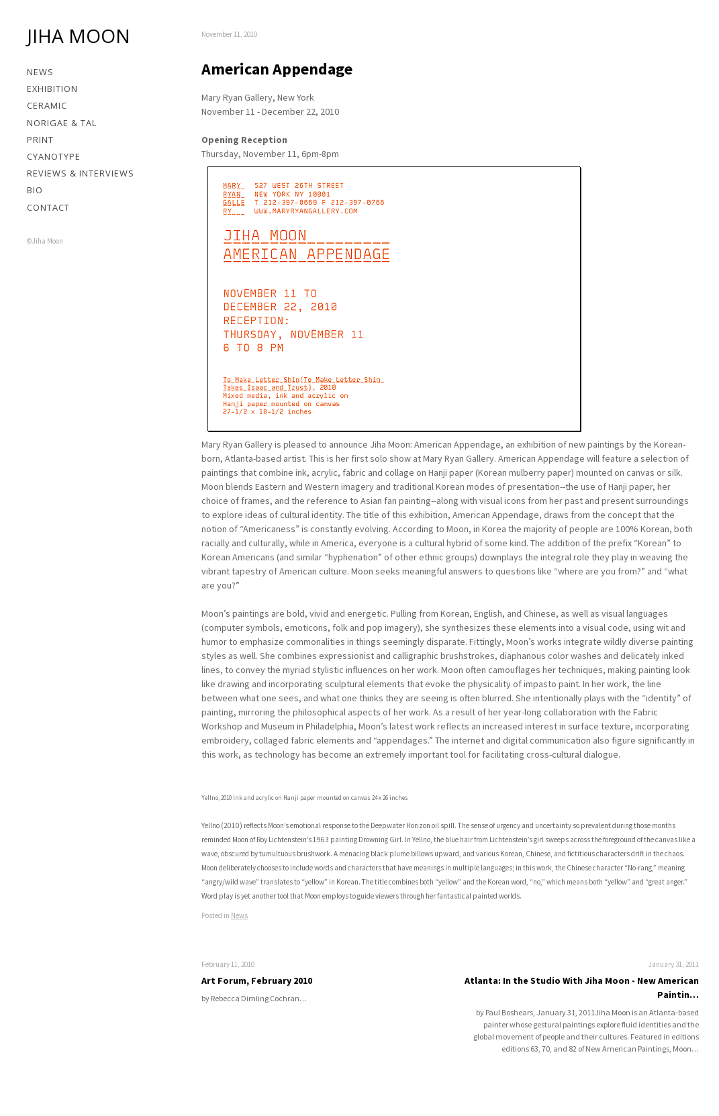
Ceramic (47, 105)
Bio (35, 190)
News (40, 72)
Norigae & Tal (62, 123)
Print (40, 140)
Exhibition (52, 89)
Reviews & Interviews (80, 173)
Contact (48, 207)
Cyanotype (54, 156)
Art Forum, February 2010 (256, 980)
